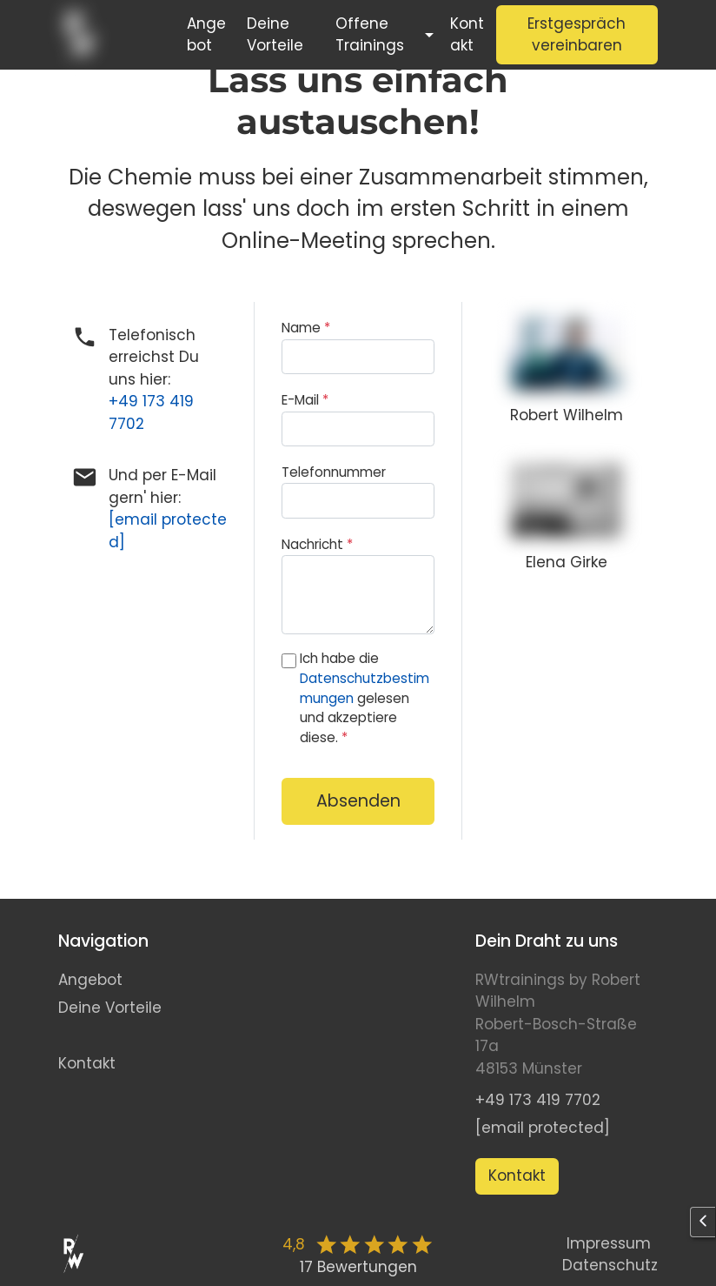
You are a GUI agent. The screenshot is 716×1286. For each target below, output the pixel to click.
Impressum (609, 1243)
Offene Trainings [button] (369, 35)
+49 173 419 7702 (537, 1099)
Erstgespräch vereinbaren (576, 35)
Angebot (206, 35)
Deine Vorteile (275, 35)
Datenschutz (610, 1265)
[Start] (110, 35)
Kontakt (467, 35)
